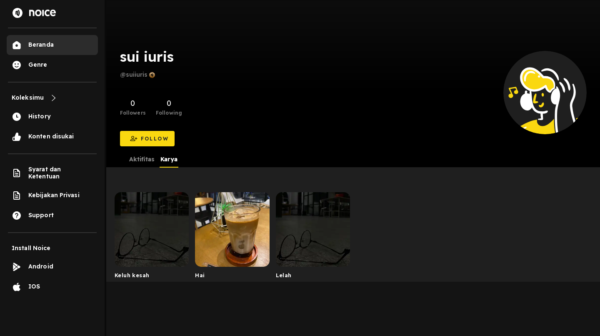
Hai (200, 275)
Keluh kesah (132, 275)
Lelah (284, 275)
